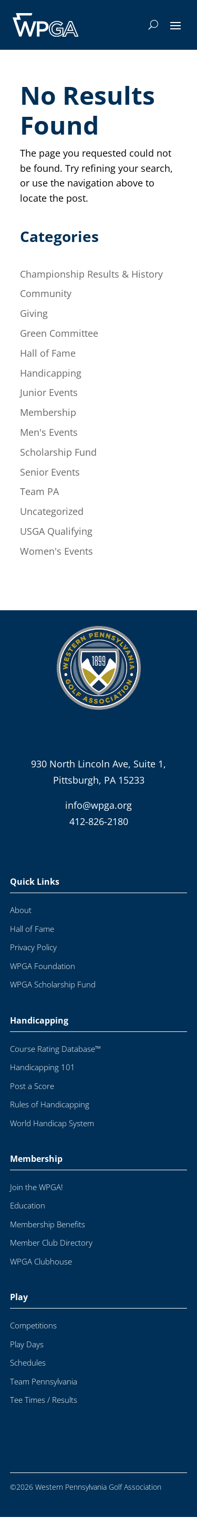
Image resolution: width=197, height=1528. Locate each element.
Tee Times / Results (43, 1411)
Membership (48, 412)
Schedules (28, 1374)
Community (45, 293)
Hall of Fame (48, 353)
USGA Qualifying (56, 531)
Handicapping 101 (42, 1078)
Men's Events (49, 432)
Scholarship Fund (58, 452)
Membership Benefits (47, 1235)
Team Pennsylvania (43, 1393)
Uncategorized (52, 511)
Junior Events (49, 392)
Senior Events (50, 472)
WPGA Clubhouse (41, 1273)
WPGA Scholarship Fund (53, 996)
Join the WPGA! (36, 1198)
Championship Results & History (91, 274)
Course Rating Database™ (55, 1060)
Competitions (33, 1337)
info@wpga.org (98, 816)
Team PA (39, 491)
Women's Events (56, 551)
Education (27, 1217)
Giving (34, 313)
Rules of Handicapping (49, 1115)
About (21, 921)
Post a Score (32, 1097)
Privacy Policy (33, 958)
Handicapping (50, 373)
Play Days (27, 1355)
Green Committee (59, 333)
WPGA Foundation (42, 977)
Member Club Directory (51, 1254)
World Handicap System (52, 1134)
